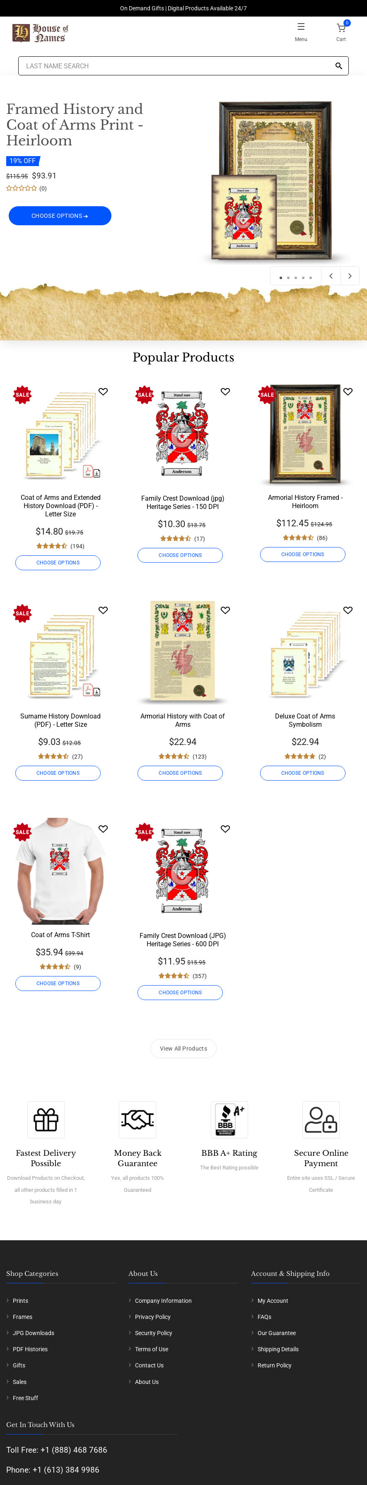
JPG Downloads (33, 1333)
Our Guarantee (277, 1333)
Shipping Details (278, 1349)
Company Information (163, 1300)
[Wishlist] (103, 391)
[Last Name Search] (183, 65)
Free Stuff (25, 1398)
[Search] (339, 66)
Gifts (19, 1365)
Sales (20, 1382)
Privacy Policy (153, 1317)
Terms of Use (151, 1349)
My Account (273, 1300)
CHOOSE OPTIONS (60, 216)
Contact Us (149, 1365)
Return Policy (275, 1365)
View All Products (183, 1048)
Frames (22, 1317)
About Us (147, 1382)
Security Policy (153, 1333)
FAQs (264, 1317)
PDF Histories (30, 1349)
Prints (20, 1300)
